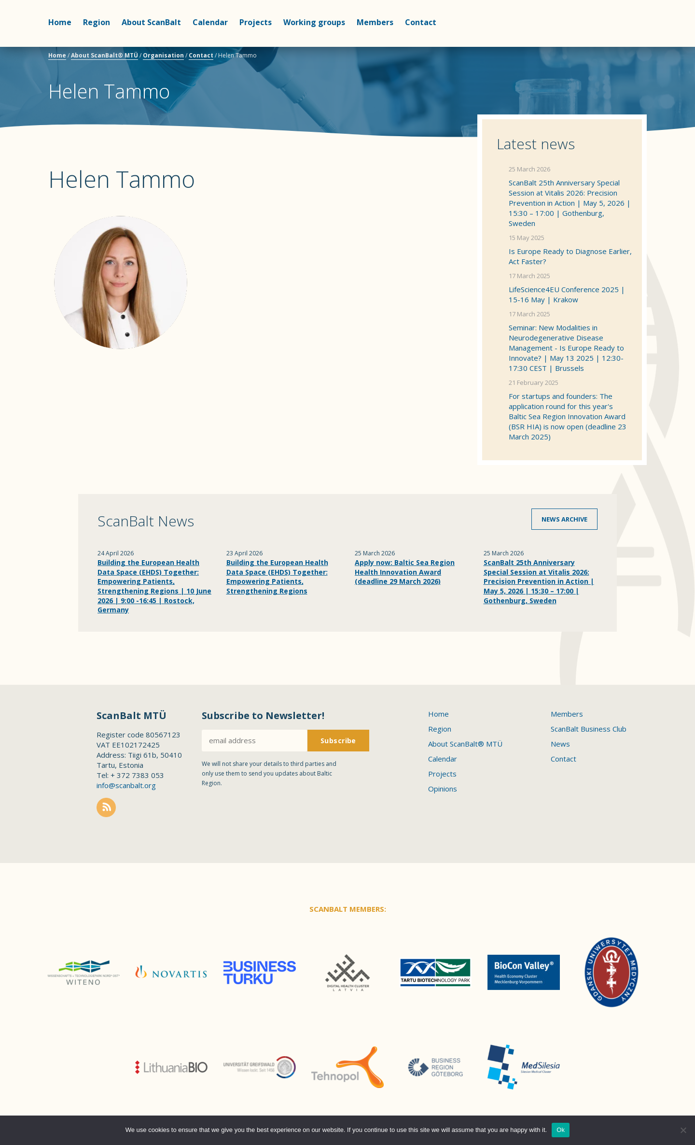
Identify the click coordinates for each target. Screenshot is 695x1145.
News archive (564, 519)
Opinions (442, 788)
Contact (420, 22)
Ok (560, 1129)
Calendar (210, 22)
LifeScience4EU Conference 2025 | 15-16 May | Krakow (567, 294)
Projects (255, 22)
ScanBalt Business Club (588, 729)
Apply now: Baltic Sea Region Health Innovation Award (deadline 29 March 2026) (405, 572)
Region (96, 22)
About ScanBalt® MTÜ (104, 55)
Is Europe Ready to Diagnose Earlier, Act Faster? (570, 256)
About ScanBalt (151, 22)
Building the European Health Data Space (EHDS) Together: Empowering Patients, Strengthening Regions (277, 576)
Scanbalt (622, 46)
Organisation (163, 55)
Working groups (314, 22)
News (560, 744)
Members (375, 22)
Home (59, 22)
